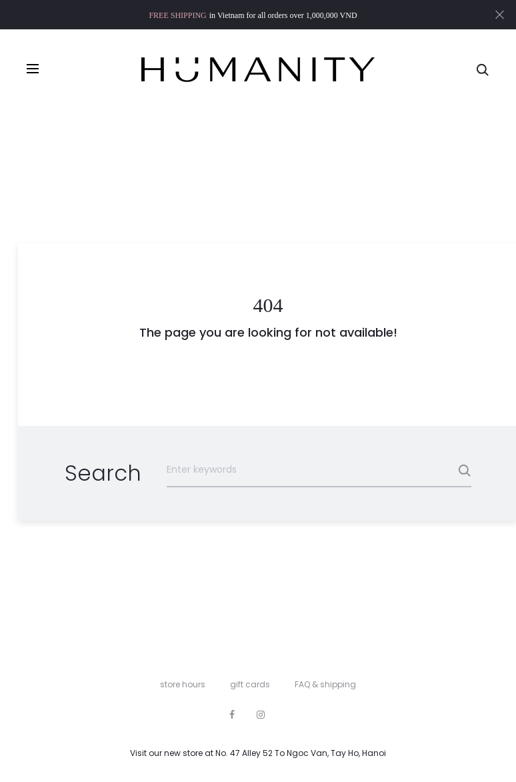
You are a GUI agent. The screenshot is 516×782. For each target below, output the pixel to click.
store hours (182, 684)
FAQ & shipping (325, 684)
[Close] (500, 14)
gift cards (250, 684)
